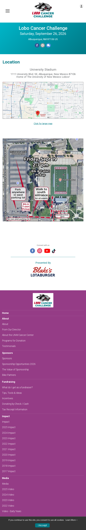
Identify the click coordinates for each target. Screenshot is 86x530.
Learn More (71, 520)
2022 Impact (8, 443)
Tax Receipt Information (14, 409)
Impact (5, 421)
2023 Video (8, 500)
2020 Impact (8, 454)
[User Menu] (81, 6)
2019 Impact (8, 460)
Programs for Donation (14, 340)
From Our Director (11, 329)
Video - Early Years (11, 511)
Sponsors (7, 358)
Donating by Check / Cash (15, 403)
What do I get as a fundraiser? (17, 387)
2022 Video (8, 505)
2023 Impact (8, 438)
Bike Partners (9, 375)
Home (5, 313)
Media (5, 483)
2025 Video (8, 489)
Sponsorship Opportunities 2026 (19, 364)
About (5, 324)
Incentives (7, 398)
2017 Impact (8, 471)
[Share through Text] (48, 45)
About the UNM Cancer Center (18, 335)
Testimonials (9, 346)
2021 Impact (8, 449)
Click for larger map (43, 123)
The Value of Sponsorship (15, 369)
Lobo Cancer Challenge (43, 28)
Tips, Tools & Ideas (12, 393)
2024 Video (8, 494)
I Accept (42, 525)
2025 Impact (8, 427)
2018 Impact (8, 465)
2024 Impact (8, 432)
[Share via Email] (42, 45)
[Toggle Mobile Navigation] (7, 11)
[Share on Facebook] (37, 45)
